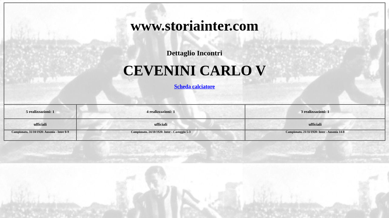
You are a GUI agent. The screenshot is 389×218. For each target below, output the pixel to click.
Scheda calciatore (194, 87)
